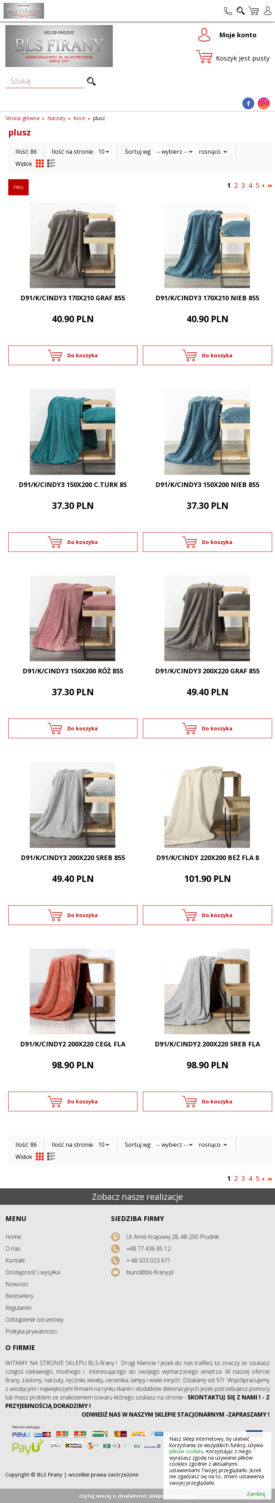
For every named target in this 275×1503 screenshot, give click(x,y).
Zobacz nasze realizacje (137, 1196)
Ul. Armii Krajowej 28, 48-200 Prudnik (172, 1237)
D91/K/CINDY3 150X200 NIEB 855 (207, 484)
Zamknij (256, 1494)
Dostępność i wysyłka (32, 1272)
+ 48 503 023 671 (148, 1260)
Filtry (18, 187)
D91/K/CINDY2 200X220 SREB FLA (207, 1044)
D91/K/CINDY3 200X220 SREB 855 (73, 857)
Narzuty (56, 118)
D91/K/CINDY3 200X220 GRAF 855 (207, 671)
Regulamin (18, 1308)
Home (13, 1237)
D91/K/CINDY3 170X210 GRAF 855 (72, 298)
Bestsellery (19, 1296)
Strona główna (22, 118)
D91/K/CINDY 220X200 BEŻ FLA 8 (207, 857)
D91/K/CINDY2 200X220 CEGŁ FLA (72, 1044)
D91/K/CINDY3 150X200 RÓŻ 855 (73, 671)
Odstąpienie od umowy (34, 1319)
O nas (12, 1248)
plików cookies (186, 1451)
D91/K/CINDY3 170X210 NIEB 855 (207, 298)
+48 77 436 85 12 (148, 1248)
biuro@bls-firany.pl (149, 1272)
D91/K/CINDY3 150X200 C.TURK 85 (73, 484)
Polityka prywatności (31, 1331)
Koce (79, 118)
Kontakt (15, 1260)
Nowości (16, 1284)
